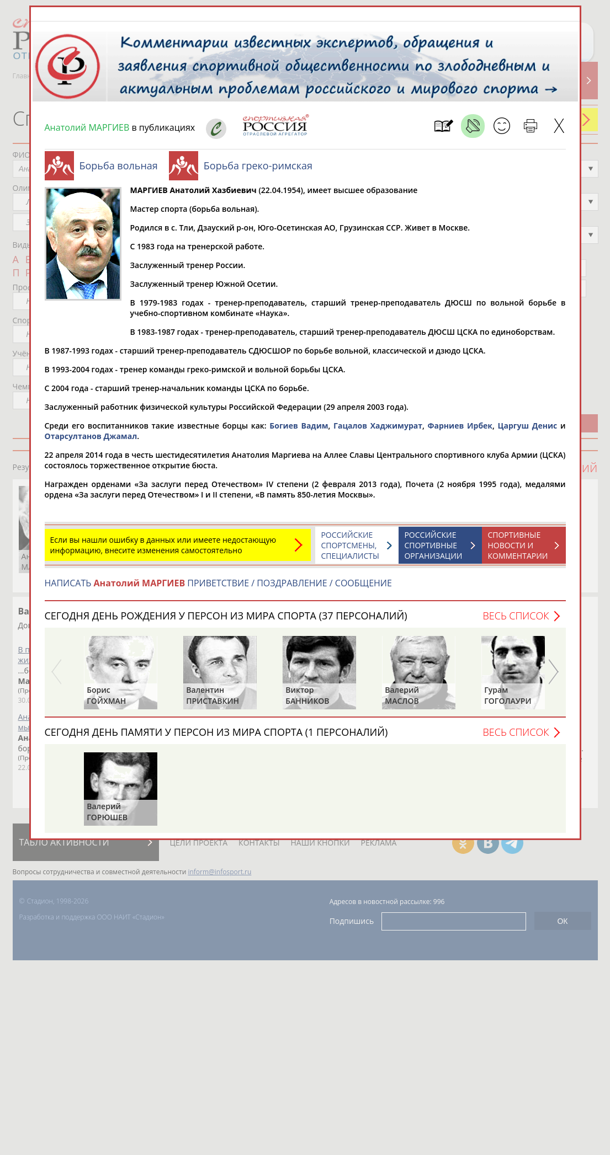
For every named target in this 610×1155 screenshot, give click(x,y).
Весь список (515, 615)
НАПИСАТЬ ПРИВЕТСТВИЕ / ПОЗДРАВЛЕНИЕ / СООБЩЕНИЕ (218, 583)
